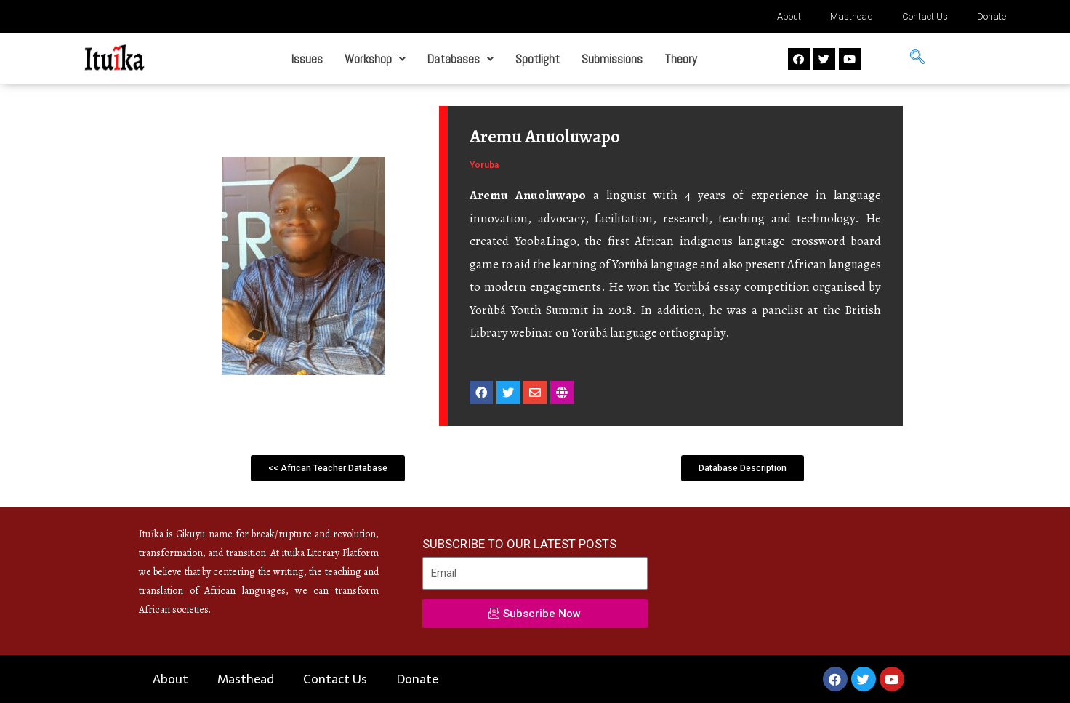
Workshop (375, 59)
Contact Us (925, 16)
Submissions (612, 59)
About (789, 16)
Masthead (851, 16)
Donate (991, 16)
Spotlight (537, 59)
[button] (328, 468)
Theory (680, 59)
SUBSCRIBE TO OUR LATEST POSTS (519, 544)
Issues (307, 59)
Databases (460, 59)
